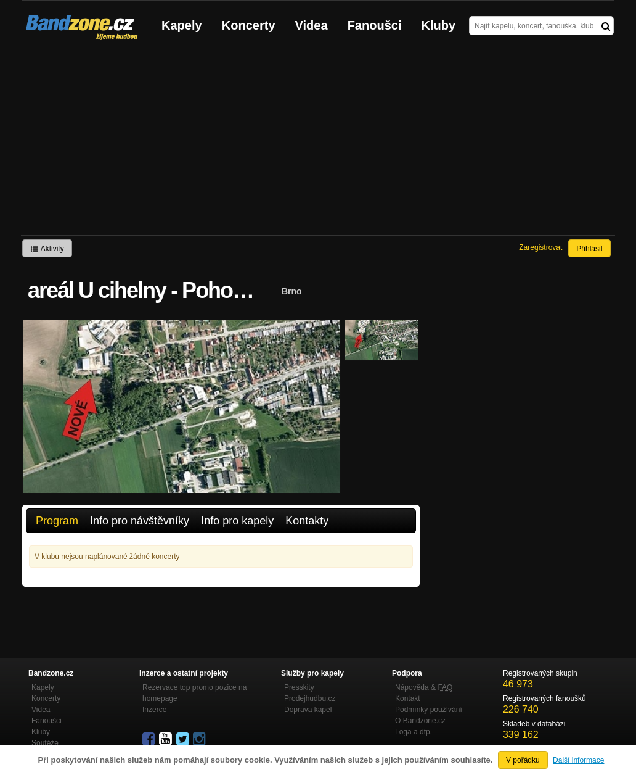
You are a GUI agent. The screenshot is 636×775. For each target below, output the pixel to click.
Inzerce (154, 709)
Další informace (578, 760)
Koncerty (248, 25)
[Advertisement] (318, 142)
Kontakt (407, 698)
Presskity (299, 687)
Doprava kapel (308, 709)
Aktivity (47, 248)
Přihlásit (589, 248)
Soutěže (45, 743)
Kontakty (306, 520)
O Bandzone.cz (420, 720)
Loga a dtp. (413, 731)
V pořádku (523, 760)
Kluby (439, 25)
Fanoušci (375, 25)
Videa (311, 25)
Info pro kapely (237, 520)
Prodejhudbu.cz (309, 698)
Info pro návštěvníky (139, 520)
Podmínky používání (428, 709)
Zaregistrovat (540, 247)
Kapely (181, 25)
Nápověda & (423, 687)
